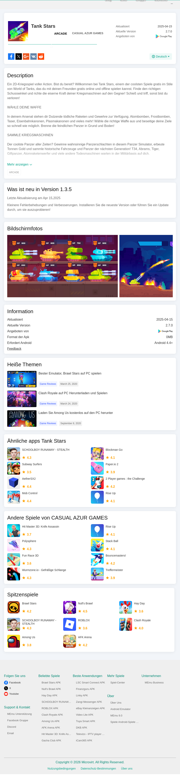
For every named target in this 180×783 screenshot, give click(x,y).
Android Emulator (120, 717)
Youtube (14, 702)
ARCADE (60, 33)
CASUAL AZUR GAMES (87, 33)
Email (10, 742)
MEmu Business (154, 691)
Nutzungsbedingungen (62, 777)
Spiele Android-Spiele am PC (127, 730)
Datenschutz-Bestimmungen (98, 777)
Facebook (15, 691)
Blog (103, 4)
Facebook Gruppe (17, 729)
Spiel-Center (117, 691)
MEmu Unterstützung (19, 722)
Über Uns (115, 711)
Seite (118, 4)
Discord (11, 735)
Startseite (155, 4)
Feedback (14, 357)
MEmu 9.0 (116, 724)
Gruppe (135, 4)
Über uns (126, 777)
